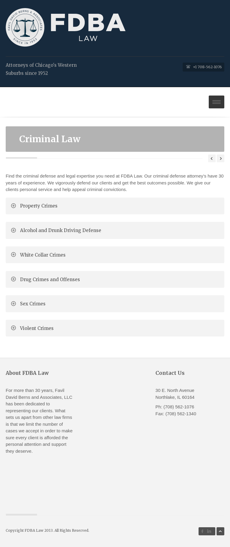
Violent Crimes (37, 328)
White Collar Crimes (43, 255)
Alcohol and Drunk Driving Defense (60, 230)
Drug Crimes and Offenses (50, 279)
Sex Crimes (33, 304)
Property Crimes (39, 206)
